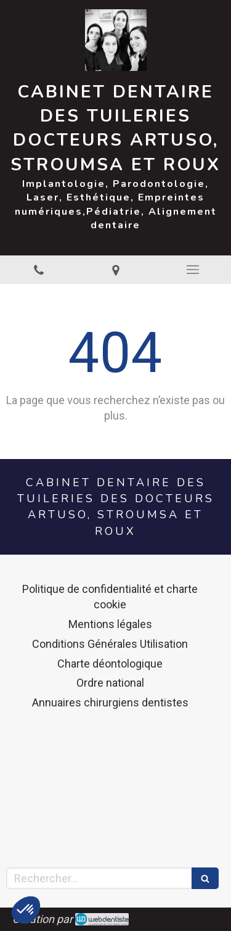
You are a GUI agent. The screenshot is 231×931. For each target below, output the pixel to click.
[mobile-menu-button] (192, 269)
